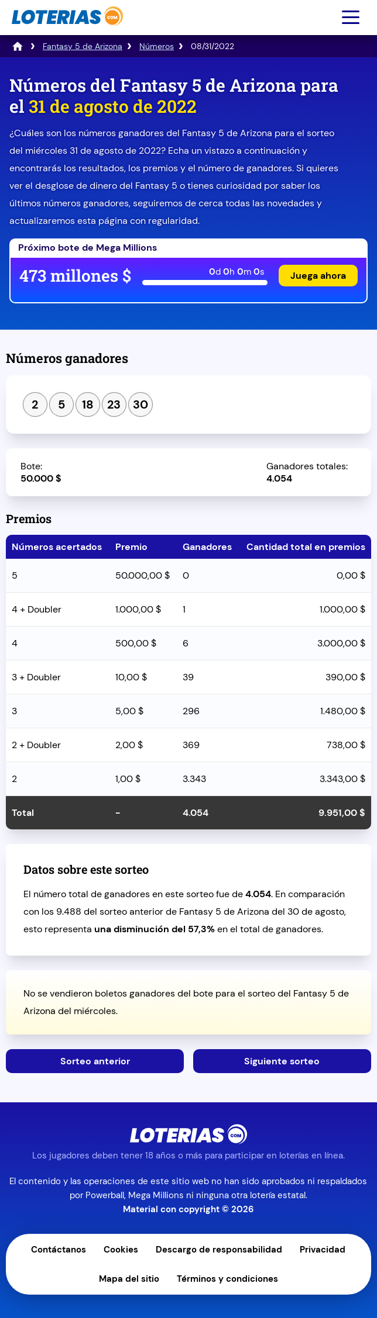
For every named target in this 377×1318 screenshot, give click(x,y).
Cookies (121, 1249)
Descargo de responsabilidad (219, 1249)
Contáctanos (58, 1249)
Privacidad (322, 1249)
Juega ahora (318, 275)
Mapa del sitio (129, 1279)
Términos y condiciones (227, 1279)
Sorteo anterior (95, 1061)
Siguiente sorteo (282, 1061)
